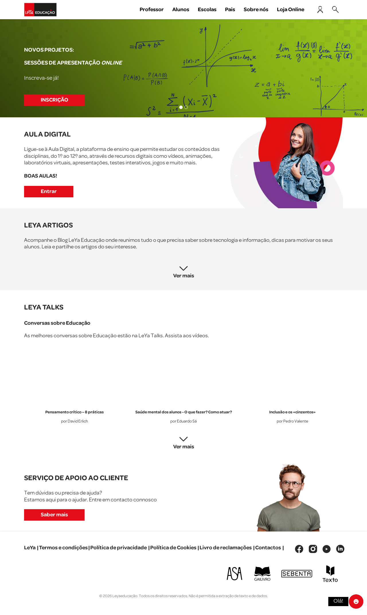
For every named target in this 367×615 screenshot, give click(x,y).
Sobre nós (256, 9)
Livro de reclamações (226, 547)
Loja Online (290, 9)
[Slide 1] (181, 107)
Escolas (207, 9)
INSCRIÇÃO (54, 100)
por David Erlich (74, 421)
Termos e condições (63, 547)
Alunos (180, 9)
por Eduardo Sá (183, 421)
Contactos (268, 547)
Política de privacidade (118, 547)
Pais (230, 9)
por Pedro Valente (292, 421)
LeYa (30, 547)
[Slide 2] (186, 107)
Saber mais (54, 514)
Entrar (49, 191)
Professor (152, 9)
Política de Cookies (173, 547)
